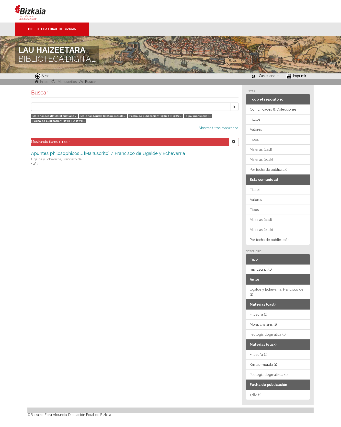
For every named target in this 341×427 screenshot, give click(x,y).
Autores (256, 129)
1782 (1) (255, 395)
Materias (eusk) (261, 160)
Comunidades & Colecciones (273, 109)
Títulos (255, 119)
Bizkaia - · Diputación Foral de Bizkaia (35, 11)
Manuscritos (67, 82)
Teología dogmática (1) (268, 334)
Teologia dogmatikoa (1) (269, 375)
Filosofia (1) (258, 355)
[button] (269, 75)
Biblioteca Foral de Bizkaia (52, 29)
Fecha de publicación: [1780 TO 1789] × (155, 116)
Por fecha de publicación (269, 170)
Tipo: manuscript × (198, 116)
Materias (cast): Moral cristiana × (54, 116)
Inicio (44, 82)
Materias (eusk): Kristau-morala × (102, 116)
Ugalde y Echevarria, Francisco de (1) (276, 292)
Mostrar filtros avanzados (219, 128)
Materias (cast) (261, 149)
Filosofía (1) (258, 314)
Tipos (254, 139)
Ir (234, 107)
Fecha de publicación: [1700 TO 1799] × (59, 120)
